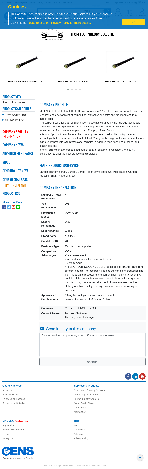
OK (133, 21)
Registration (8, 425)
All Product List (14, 120)
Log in (5, 434)
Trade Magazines (83, 394)
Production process (14, 102)
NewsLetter (80, 412)
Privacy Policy (81, 438)
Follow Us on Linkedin (13, 403)
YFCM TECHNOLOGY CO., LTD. (92, 34)
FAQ (76, 425)
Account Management (13, 429)
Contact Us (79, 429)
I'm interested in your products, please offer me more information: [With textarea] (92, 345)
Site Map (78, 434)
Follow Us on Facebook (14, 399)
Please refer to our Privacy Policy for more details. (58, 22)
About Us (7, 390)
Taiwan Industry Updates (86, 399)
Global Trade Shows (84, 403)
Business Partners (11, 394)
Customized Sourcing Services (89, 390)
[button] (68, 89)
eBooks (97, 394)
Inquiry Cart (8, 438)
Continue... (92, 362)
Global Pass (80, 407)
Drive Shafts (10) (15, 114)
